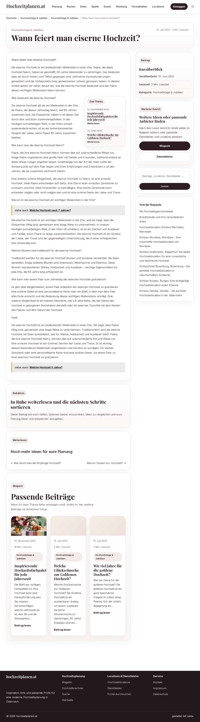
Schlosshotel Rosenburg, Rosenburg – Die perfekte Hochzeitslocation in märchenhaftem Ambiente (164, 271)
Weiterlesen (93, 123)
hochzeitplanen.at (21, 677)
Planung (57, 6)
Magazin (165, 145)
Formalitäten (139, 6)
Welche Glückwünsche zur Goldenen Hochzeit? (103, 136)
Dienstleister (165, 156)
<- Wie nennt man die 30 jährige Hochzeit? (36, 463)
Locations (158, 6)
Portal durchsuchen (119, 694)
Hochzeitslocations (119, 682)
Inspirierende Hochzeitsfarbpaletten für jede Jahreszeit (102, 116)
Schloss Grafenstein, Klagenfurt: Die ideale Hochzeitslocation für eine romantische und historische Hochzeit (164, 256)
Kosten (71, 6)
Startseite (11, 18)
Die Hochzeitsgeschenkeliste (156, 211)
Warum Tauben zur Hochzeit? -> (106, 463)
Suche (66, 694)
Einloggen (179, 6)
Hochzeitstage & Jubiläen (34, 18)
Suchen (165, 186)
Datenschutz (160, 694)
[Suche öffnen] (192, 6)
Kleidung (121, 6)
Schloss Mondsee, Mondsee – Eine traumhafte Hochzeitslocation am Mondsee (160, 242)
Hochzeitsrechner (72, 688)
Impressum (159, 688)
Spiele (95, 6)
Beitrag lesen (22, 625)
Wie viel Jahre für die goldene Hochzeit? (107, 570)
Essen (107, 6)
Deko (83, 6)
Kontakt (157, 682)
